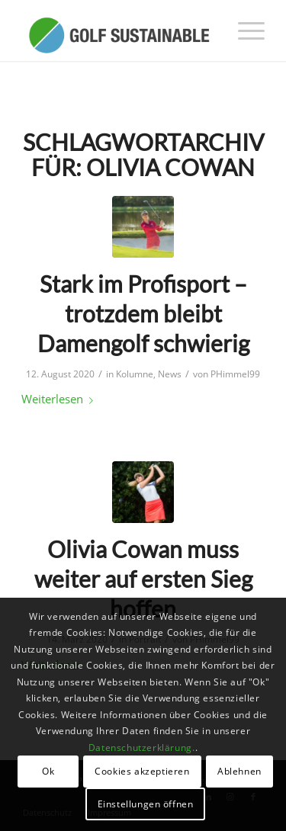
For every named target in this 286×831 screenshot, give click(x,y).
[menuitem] (244, 30)
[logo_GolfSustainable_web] (118, 30)
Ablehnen (239, 771)
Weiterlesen (60, 398)
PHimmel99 (235, 373)
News (170, 373)
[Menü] (244, 30)
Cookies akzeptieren (142, 771)
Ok (48, 771)
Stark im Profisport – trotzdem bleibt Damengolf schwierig (143, 313)
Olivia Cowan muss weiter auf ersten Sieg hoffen (143, 578)
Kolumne (134, 373)
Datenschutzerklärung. (141, 747)
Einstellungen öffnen (146, 803)
